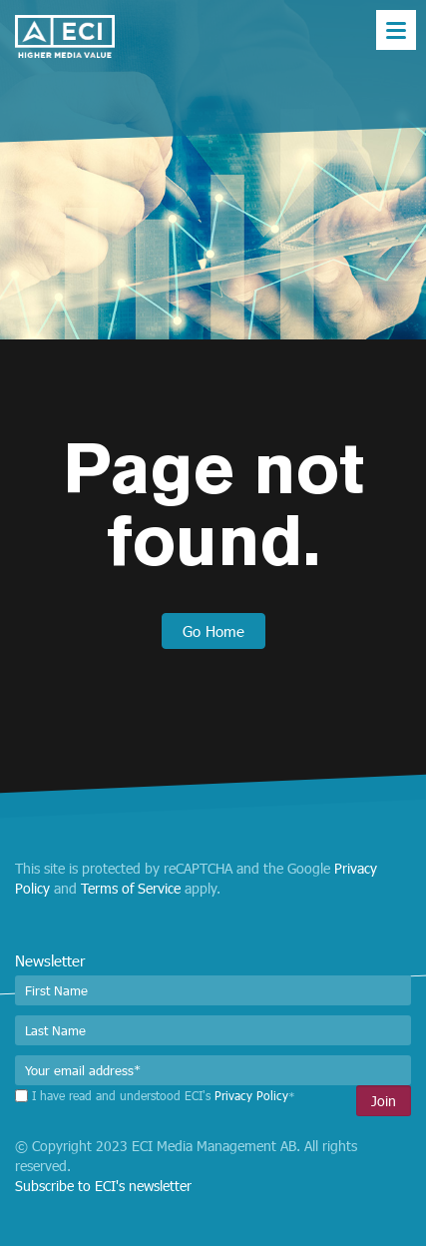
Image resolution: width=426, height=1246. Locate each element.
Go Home (213, 631)
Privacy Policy (251, 1095)
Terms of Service (131, 888)
